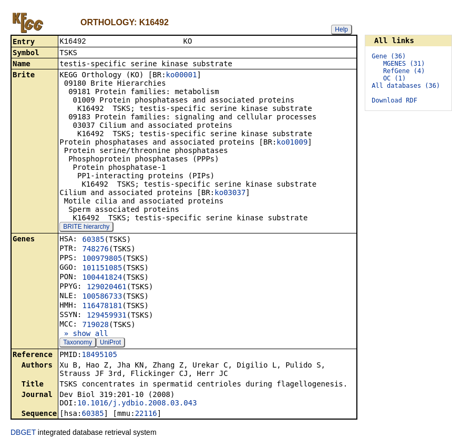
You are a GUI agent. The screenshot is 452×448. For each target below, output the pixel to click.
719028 (95, 325)
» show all (83, 334)
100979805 (102, 259)
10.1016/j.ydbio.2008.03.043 (137, 404)
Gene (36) (389, 56)
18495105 (99, 355)
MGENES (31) (404, 63)
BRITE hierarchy (86, 227)
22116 (146, 414)
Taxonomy (77, 343)
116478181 (102, 306)
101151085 (102, 268)
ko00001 (181, 76)
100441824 (102, 278)
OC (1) (394, 78)
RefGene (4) (404, 71)
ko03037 (229, 193)
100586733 (102, 297)
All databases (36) (406, 85)
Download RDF (394, 100)
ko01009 (291, 143)
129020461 (107, 287)
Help (341, 29)
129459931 (107, 316)
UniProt (110, 343)
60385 (93, 240)
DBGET (23, 433)
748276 (95, 250)
